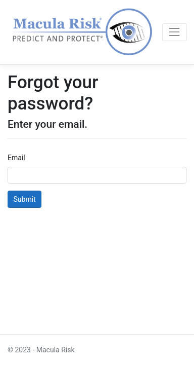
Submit (25, 199)
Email (16, 158)
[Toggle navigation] (174, 32)
